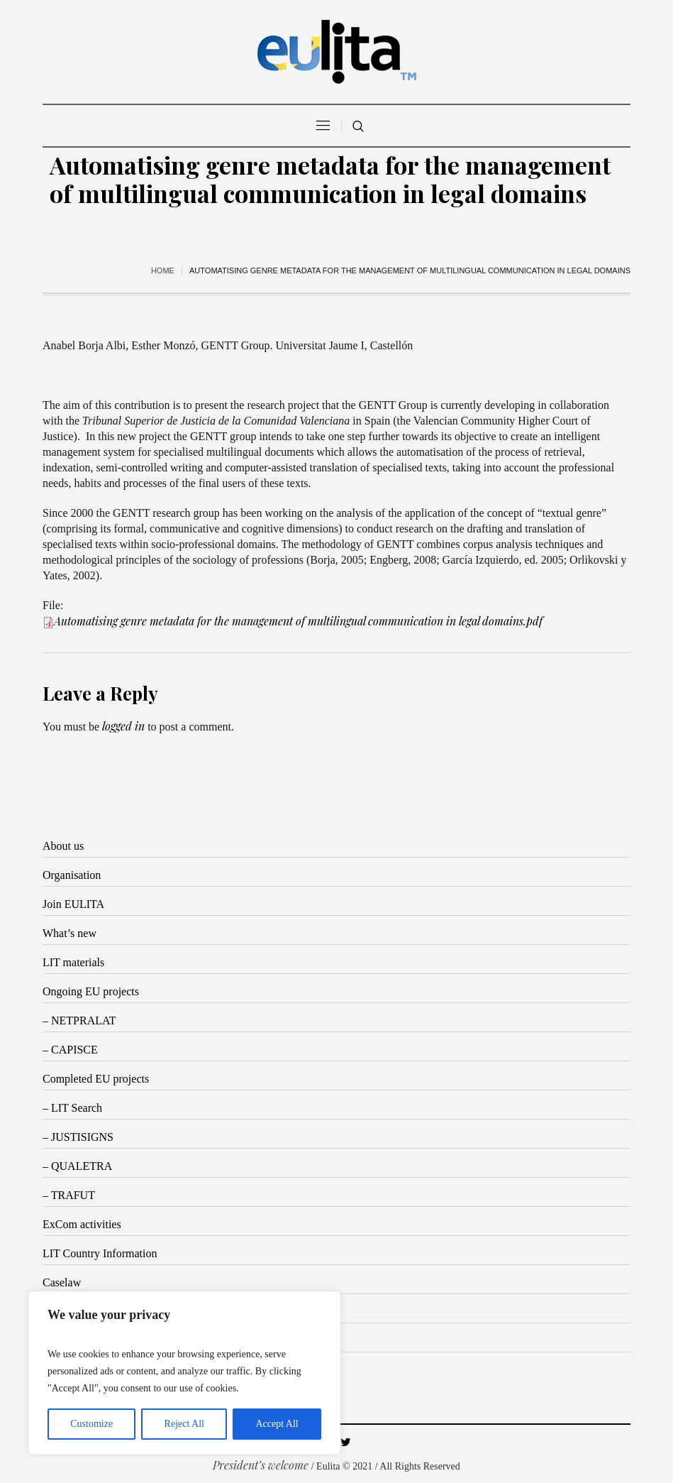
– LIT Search (72, 1108)
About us (63, 846)
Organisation (72, 875)
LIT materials (73, 962)
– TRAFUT (69, 1195)
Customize (91, 1423)
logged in (123, 725)
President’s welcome (260, 1464)
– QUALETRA (77, 1166)
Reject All (184, 1423)
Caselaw (62, 1282)
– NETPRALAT (79, 1020)
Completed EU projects (96, 1079)
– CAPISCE (70, 1050)
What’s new (69, 933)
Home (162, 270)
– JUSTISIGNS (78, 1137)
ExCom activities (82, 1224)
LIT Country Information (100, 1253)
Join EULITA (73, 904)
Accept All (276, 1423)
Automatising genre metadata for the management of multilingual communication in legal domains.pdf (298, 620)
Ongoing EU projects (91, 991)
